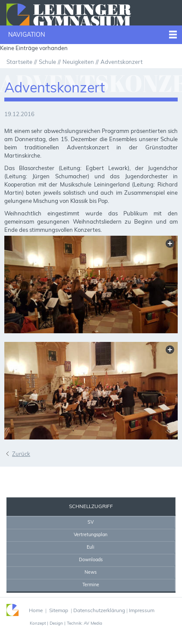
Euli (90, 547)
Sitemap (58, 610)
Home (64, 474)
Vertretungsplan (90, 534)
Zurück (21, 453)
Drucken (87, 474)
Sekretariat (27, 474)
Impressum (141, 610)
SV (91, 522)
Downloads (91, 559)
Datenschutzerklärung (99, 610)
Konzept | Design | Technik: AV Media (66, 623)
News (91, 572)
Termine (90, 584)
